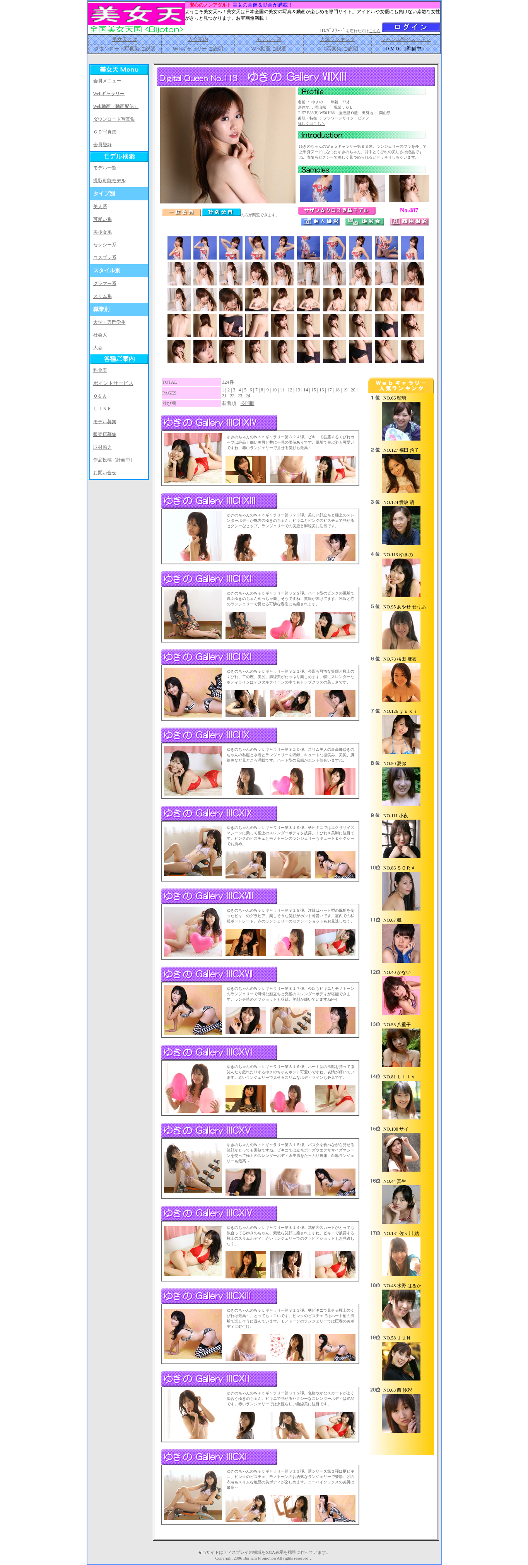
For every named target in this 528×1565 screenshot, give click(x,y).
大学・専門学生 (109, 322)
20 (353, 390)
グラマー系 (104, 283)
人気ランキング (337, 39)
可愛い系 (102, 219)
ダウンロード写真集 (114, 119)
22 (232, 395)
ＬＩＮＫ (102, 409)
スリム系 (102, 296)
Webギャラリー (109, 93)
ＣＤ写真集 (104, 132)
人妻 (98, 347)
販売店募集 (104, 434)
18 (337, 390)
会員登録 (102, 144)
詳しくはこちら (311, 123)
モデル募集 (104, 421)
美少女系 (102, 232)
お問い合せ (104, 472)
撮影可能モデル (109, 180)
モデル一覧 (269, 39)
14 (305, 390)
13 (298, 390)
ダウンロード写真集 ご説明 (124, 48)
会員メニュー (107, 81)
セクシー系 (104, 245)
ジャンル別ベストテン (406, 39)
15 (313, 390)
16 (321, 390)
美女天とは (124, 39)
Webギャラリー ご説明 (198, 48)
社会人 (100, 335)
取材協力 (102, 447)
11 (282, 390)
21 (224, 395)
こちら (375, 31)
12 (290, 390)
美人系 (100, 206)
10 (274, 390)
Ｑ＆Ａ (100, 396)
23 (240, 395)
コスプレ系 (104, 257)
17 (329, 390)
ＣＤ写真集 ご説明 (337, 48)
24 (248, 395)
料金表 (100, 370)
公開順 (248, 403)
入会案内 (198, 39)
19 (345, 390)
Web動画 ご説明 (269, 48)
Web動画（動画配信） (116, 106)
